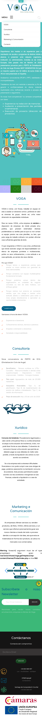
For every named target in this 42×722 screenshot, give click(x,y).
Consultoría (8, 30)
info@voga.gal (26, 678)
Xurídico (7, 34)
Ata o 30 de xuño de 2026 (23, 397)
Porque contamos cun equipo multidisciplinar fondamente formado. (23, 275)
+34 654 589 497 (26, 669)
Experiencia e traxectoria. (15, 320)
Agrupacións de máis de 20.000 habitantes (23, 380)
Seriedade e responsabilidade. (17, 333)
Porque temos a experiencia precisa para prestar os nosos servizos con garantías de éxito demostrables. (23, 267)
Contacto (7, 44)
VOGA (6, 25)
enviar (34, 602)
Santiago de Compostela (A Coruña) (26, 687)
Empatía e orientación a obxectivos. (19, 329)
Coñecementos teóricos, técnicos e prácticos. (22, 325)
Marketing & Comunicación (13, 39)
